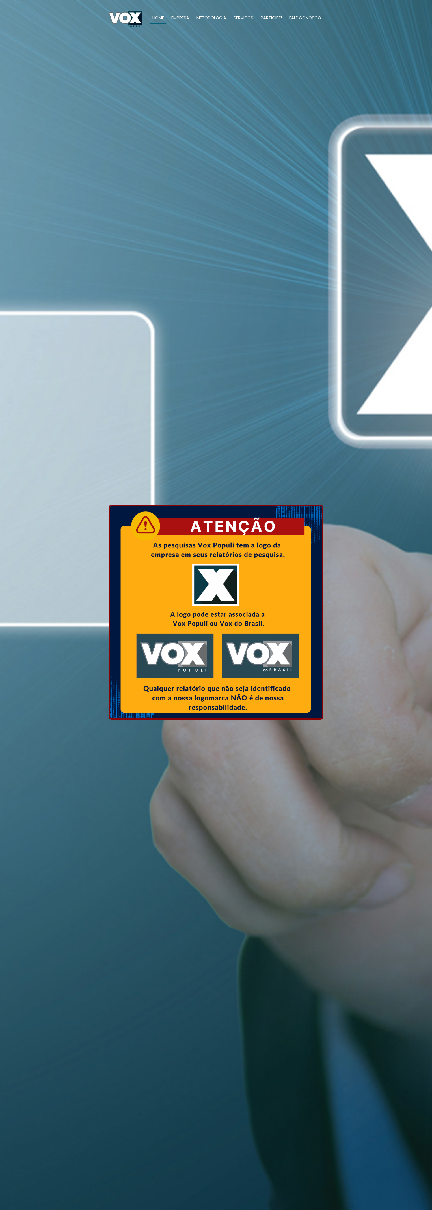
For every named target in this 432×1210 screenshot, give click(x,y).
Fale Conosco (305, 18)
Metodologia (211, 18)
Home (158, 18)
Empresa (180, 18)
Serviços (243, 18)
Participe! (271, 18)
